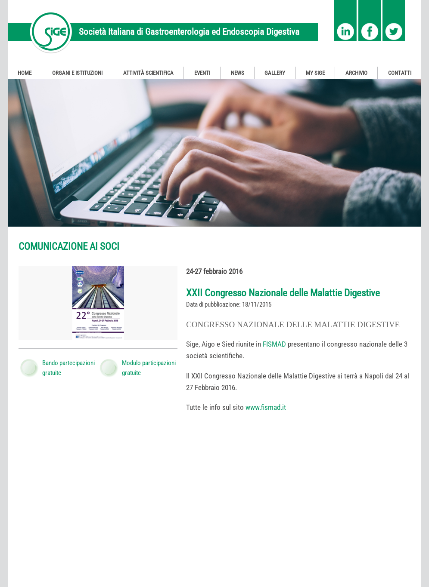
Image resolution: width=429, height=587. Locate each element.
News (237, 73)
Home (24, 73)
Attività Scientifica (148, 73)
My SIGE (315, 73)
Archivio (356, 73)
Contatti (399, 73)
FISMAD (274, 344)
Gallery (274, 73)
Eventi (202, 73)
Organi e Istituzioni (77, 73)
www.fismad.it (266, 407)
